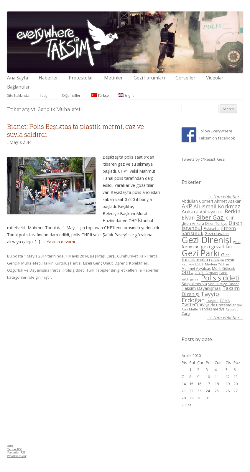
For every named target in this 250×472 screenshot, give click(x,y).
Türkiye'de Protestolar (216, 305)
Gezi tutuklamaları (206, 257)
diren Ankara (193, 223)
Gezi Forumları (149, 78)
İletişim (46, 95)
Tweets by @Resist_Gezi (203, 159)
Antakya (207, 212)
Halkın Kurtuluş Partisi (61, 263)
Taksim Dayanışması (201, 288)
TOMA (225, 300)
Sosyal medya (194, 283)
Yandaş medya (212, 309)
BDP (219, 212)
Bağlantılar (18, 87)
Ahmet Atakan (227, 201)
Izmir (229, 259)
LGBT (199, 264)
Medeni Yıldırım (217, 264)
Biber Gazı (210, 217)
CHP (230, 218)
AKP (187, 206)
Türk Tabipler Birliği (103, 270)
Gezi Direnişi (206, 240)
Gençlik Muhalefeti (24, 263)
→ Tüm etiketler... (225, 197)
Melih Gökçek (223, 268)
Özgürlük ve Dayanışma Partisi (34, 270)
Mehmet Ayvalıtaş (196, 268)
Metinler (113, 78)
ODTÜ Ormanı (206, 272)
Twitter (188, 305)
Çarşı (110, 256)
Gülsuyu (217, 260)
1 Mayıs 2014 (76, 256)
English (127, 95)
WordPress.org (17, 456)
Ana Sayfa (17, 78)
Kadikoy (188, 264)
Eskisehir (211, 228)
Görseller (185, 78)
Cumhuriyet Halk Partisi (138, 256)
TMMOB (212, 301)
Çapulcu (232, 309)
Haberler (48, 78)
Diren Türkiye (216, 223)
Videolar (214, 78)
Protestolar (81, 78)
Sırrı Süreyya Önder (223, 284)
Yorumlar (16, 452)
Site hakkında (18, 95)
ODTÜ (187, 272)
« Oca (187, 405)
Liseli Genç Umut (98, 263)
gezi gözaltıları (216, 246)
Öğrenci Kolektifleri (131, 263)
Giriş (10, 446)
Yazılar (14, 449)
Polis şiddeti (74, 270)
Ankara (190, 211)
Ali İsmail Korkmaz (216, 206)
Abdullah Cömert (197, 201)
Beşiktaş (97, 256)
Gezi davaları (217, 233)
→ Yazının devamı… (59, 242)
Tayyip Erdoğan (200, 297)
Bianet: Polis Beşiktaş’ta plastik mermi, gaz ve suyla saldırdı (75, 130)
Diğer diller (71, 95)
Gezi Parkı (201, 253)
